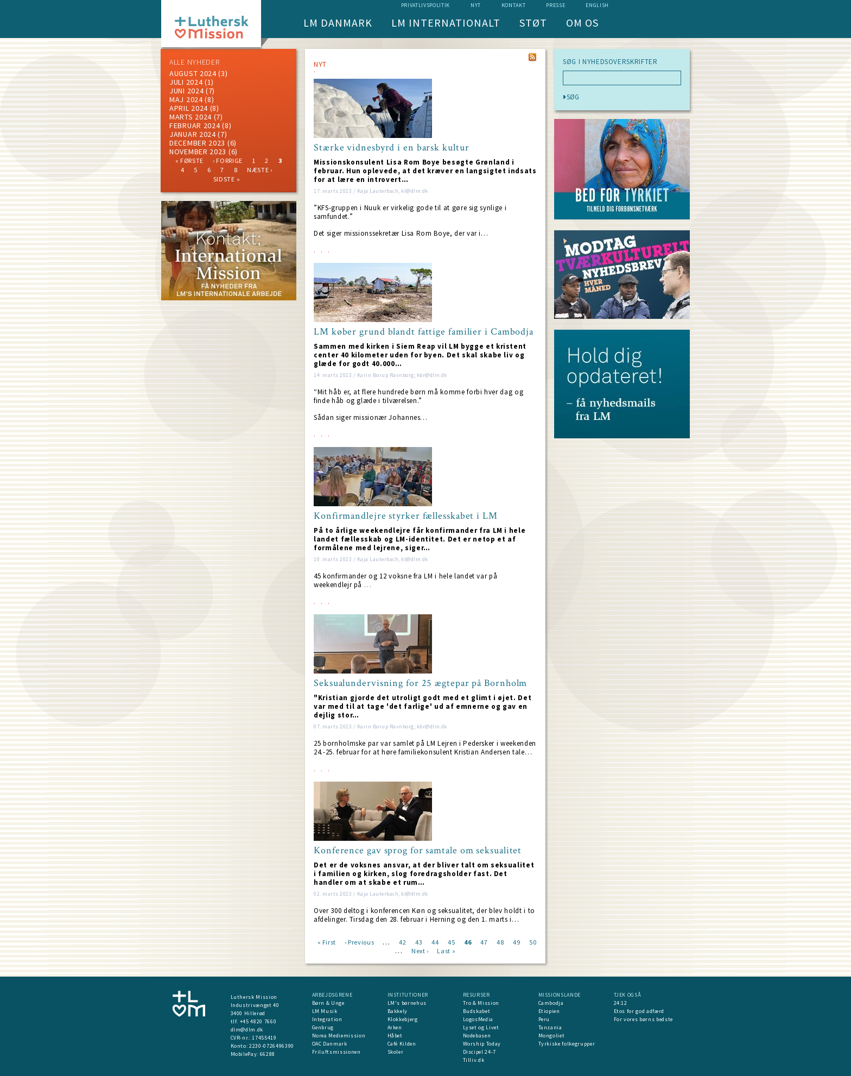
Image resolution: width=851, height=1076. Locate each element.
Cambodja (551, 1002)
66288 (267, 1054)
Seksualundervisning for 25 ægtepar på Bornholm (420, 683)
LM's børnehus (407, 1002)
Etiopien (549, 1011)
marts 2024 (190, 117)
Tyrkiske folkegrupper (566, 1043)
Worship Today (482, 1043)
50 (532, 941)
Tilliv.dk (474, 1060)
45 (451, 941)
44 (435, 941)
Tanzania (550, 1027)
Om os (582, 22)
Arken (395, 1027)
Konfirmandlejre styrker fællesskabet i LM (406, 516)
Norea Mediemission (339, 1035)
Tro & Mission (481, 1002)
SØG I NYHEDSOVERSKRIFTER (610, 62)
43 (418, 941)
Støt (533, 22)
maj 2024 (186, 99)
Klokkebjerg (403, 1019)
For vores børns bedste (643, 1019)
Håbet (395, 1035)
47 (483, 941)
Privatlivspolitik (425, 5)
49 (516, 941)
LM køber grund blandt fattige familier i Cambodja (424, 332)
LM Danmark (337, 22)
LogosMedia (478, 1019)
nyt (476, 5)
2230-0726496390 (271, 1045)
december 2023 (197, 143)
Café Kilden (402, 1043)
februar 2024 (194, 125)
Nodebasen (477, 1035)
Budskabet (477, 1011)
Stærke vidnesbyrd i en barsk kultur (391, 148)
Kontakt (513, 5)
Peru (544, 1019)
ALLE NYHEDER (194, 62)
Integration (327, 1019)
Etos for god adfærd (639, 1011)
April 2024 (188, 108)
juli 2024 (185, 82)
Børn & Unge (328, 1002)
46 (467, 941)
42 (402, 941)
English (597, 5)
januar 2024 (192, 134)
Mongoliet (551, 1035)
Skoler (396, 1051)
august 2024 (193, 73)
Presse (555, 5)
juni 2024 (186, 91)
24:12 (620, 1002)
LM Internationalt (445, 22)
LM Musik (325, 1011)
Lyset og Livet (481, 1027)
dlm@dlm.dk (247, 1029)
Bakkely (398, 1011)
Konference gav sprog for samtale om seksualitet (418, 850)
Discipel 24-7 (479, 1051)
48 (500, 941)
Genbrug (323, 1027)
